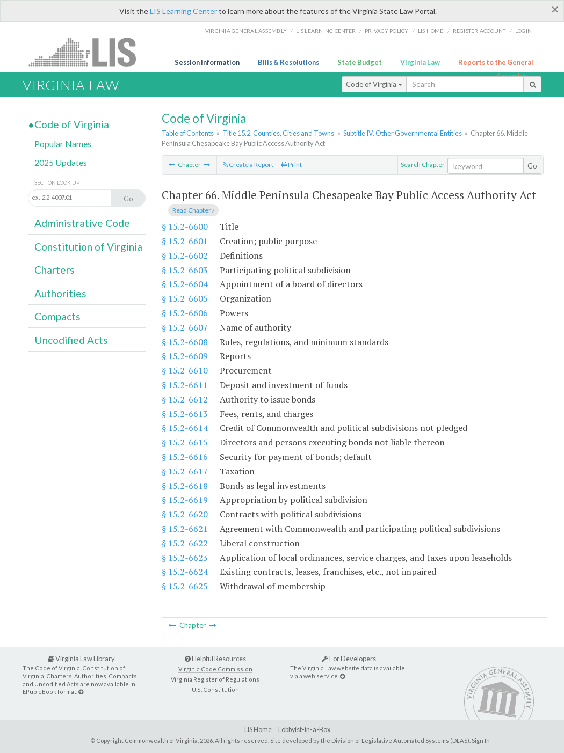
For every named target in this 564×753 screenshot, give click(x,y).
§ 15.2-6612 (185, 399)
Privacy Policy (387, 30)
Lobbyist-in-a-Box (304, 730)
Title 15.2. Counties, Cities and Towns (278, 133)
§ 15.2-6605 (185, 298)
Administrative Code (82, 223)
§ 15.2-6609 (185, 356)
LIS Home (258, 730)
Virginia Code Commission (215, 669)
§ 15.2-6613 (185, 414)
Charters (54, 270)
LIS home (431, 30)
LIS (88, 52)
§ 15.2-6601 (185, 241)
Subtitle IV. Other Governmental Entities (402, 133)
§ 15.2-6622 (185, 543)
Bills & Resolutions (288, 62)
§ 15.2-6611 (185, 385)
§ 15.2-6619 (185, 500)
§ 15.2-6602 (185, 255)
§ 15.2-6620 (185, 514)
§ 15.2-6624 (185, 571)
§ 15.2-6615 (185, 442)
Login (523, 30)
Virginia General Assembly (246, 30)
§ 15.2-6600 (185, 226)
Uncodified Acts (71, 340)
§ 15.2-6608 (185, 342)
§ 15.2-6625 (185, 586)
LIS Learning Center (183, 11)
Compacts (57, 316)
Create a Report (248, 164)
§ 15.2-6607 (185, 327)
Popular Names (62, 143)
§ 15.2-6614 (185, 428)
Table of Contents (188, 133)
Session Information (207, 62)
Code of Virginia (374, 84)
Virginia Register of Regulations (215, 679)
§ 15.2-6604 (185, 284)
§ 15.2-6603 (185, 270)
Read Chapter (193, 210)
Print (291, 164)
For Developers (349, 658)
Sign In (481, 740)
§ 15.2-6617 (185, 471)
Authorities (60, 293)
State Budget (359, 62)
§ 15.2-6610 (185, 370)
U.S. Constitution (215, 689)
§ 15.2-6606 (185, 313)
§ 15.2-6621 (185, 529)
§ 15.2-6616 (185, 457)
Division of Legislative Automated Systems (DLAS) (400, 740)
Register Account (479, 30)
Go (532, 166)
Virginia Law (420, 62)
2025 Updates (60, 162)
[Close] (555, 9)
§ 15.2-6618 (185, 486)
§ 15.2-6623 (185, 558)
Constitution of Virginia (88, 246)
